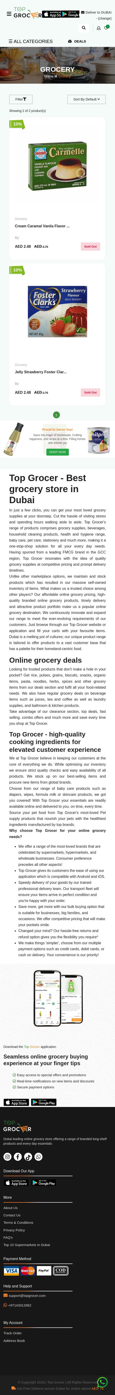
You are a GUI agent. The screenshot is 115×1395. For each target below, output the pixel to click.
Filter (20, 99)
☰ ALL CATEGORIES (30, 41)
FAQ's (8, 1237)
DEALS (77, 41)
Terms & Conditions (18, 1222)
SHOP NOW (57, 452)
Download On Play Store (45, 1102)
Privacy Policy (14, 1230)
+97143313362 (19, 1305)
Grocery (65, 76)
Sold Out (90, 246)
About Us (10, 1208)
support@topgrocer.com (27, 1296)
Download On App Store (17, 1102)
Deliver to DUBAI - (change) (96, 15)
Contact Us (11, 1215)
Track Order (12, 1333)
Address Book (14, 1341)
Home (48, 76)
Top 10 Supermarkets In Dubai (26, 1245)
